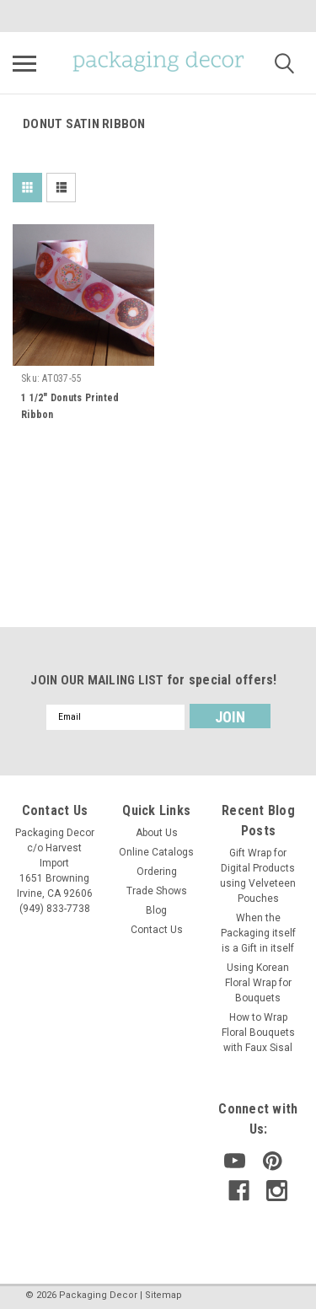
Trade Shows (156, 891)
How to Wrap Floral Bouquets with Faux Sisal (258, 1032)
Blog (156, 910)
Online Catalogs (156, 852)
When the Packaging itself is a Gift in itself (258, 933)
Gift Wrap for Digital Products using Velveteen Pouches (258, 875)
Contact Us (157, 930)
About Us (157, 833)
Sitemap (163, 1295)
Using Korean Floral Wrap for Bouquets (258, 983)
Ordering (157, 871)
